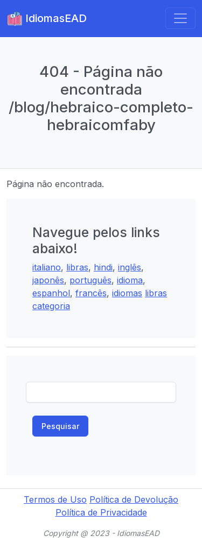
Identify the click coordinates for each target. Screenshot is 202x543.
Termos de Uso (55, 499)
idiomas (127, 293)
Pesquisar (60, 426)
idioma (130, 280)
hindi (103, 267)
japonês (48, 280)
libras (77, 267)
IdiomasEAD (46, 19)
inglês (129, 267)
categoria (51, 306)
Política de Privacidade (101, 512)
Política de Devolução (133, 499)
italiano (46, 267)
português (90, 280)
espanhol (51, 293)
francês (91, 293)
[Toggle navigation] (180, 18)
